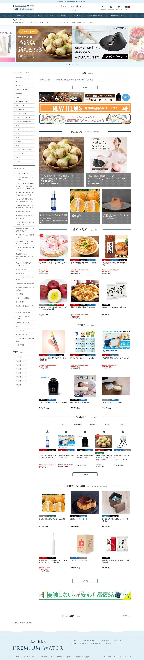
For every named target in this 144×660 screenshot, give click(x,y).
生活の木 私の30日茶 (23, 312)
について (118, 15)
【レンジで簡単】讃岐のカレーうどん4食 (83, 263)
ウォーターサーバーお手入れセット (25, 278)
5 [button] (77, 64)
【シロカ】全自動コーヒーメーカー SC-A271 (53, 402)
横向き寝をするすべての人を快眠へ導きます (25, 230)
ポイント (59, 22)
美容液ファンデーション (86, 22)
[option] (43, 44)
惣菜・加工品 (20, 109)
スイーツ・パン (21, 113)
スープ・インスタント (23, 117)
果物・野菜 (19, 93)
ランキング (78, 15)
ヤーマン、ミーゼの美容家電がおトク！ (25, 236)
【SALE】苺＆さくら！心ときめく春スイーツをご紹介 (25, 207)
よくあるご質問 (97, 643)
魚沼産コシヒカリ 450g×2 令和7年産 (114, 307)
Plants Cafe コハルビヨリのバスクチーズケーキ (24, 242)
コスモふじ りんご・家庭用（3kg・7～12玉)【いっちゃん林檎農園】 (53, 308)
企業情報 (16, 657)
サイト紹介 (75, 641)
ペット (18, 161)
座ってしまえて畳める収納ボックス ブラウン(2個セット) (116, 520)
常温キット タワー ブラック (122, 456)
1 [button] (66, 64)
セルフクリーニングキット (78, 560)
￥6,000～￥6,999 (21, 381)
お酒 (17, 125)
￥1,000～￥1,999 (21, 361)
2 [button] (69, 64)
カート (127, 8)
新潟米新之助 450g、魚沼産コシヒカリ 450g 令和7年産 (116, 561)
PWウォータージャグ (23, 322)
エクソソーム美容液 (70, 22)
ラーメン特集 (20, 302)
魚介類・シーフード (22, 89)
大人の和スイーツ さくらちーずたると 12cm (53, 263)
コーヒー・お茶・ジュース (24, 121)
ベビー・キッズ (21, 153)
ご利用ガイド (117, 641)
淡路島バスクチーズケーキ (78, 519)
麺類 (17, 97)
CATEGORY (21, 73)
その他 (18, 157)
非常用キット (17, 22)
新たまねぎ (34, 22)
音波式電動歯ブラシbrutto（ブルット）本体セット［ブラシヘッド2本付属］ (53, 561)
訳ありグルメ (20, 330)
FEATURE (19, 168)
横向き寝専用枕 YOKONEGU (79, 402)
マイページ (111, 8)
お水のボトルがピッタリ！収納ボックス (25, 289)
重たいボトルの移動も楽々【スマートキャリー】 (24, 264)
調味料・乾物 (20, 105)
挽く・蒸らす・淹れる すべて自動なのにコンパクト (24, 194)
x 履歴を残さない (126, 616)
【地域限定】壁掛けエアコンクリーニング (115, 358)
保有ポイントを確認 (20, 6)
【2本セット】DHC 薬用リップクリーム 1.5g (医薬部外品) (53, 359)
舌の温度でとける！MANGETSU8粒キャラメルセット (24, 256)
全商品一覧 (21, 15)
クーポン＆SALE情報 (22, 173)
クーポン (26, 22)
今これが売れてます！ (23, 334)
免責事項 (59, 657)
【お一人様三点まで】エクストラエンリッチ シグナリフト (47, 457)
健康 (17, 137)
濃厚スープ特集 (21, 269)
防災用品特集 (20, 273)
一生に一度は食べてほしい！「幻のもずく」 (25, 223)
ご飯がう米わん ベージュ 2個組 (112, 402)
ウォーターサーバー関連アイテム (25, 340)
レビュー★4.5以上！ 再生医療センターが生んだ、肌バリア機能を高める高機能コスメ (25, 186)
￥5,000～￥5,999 (21, 377)
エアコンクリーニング (23, 212)
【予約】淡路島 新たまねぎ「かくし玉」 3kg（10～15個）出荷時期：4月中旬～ (103, 457)
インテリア (19, 141)
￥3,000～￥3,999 (21, 369)
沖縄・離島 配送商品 (95, 15)
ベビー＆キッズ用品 (22, 298)
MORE (85, 87)
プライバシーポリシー (30, 657)
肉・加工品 (19, 85)
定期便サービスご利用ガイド (80, 643)
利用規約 (68, 657)
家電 (17, 145)
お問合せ (108, 643)
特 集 (51, 15)
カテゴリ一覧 (37, 15)
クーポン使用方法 (104, 641)
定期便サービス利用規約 (82, 657)
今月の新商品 (20, 345)
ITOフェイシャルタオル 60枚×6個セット (83, 358)
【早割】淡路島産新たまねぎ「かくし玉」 (25, 179)
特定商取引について (46, 657)
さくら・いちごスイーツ (47, 22)
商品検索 (103, 8)
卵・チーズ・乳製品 (22, 101)
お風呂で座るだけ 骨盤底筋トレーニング (24, 217)
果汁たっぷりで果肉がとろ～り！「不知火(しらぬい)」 (25, 200)
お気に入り (119, 8)
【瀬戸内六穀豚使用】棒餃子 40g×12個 (82, 307)
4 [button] (74, 64)
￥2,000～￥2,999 (21, 365)
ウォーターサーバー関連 (23, 149)
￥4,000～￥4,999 (21, 373)
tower (17, 326)
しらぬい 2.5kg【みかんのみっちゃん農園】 (53, 519)
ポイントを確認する (88, 641)
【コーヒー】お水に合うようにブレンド (25, 249)
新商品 (63, 15)
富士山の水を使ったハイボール (25, 307)
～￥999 (18, 357)
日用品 (18, 129)
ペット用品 (19, 294)
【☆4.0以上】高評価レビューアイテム (24, 317)
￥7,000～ (19, 385)
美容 (17, 133)
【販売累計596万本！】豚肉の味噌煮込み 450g (115, 264)
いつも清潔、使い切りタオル (25, 283)
